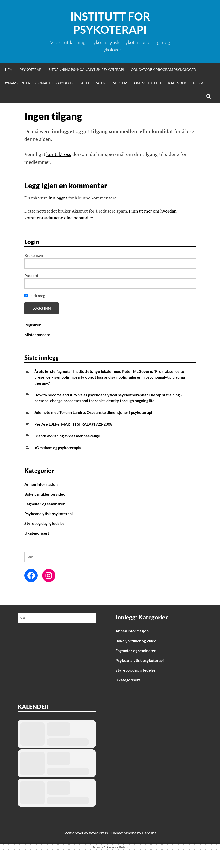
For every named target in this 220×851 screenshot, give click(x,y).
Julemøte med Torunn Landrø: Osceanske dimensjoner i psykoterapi (93, 412)
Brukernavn (34, 255)
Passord (31, 275)
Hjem (8, 69)
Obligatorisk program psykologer (163, 69)
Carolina (149, 832)
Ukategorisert (36, 533)
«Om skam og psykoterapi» (57, 447)
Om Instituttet (147, 83)
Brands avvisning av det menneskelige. (67, 435)
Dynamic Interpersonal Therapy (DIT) (38, 83)
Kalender (177, 83)
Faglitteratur (93, 83)
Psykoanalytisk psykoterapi (48, 513)
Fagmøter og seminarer (44, 503)
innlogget (58, 198)
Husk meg (34, 295)
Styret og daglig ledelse (44, 523)
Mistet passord (37, 334)
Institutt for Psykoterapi (110, 23)
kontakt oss (58, 154)
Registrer (32, 324)
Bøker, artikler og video (44, 494)
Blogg (198, 83)
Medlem (120, 83)
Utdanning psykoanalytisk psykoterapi (86, 69)
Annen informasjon (41, 484)
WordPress (98, 832)
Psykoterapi (31, 69)
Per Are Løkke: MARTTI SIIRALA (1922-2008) (74, 424)
